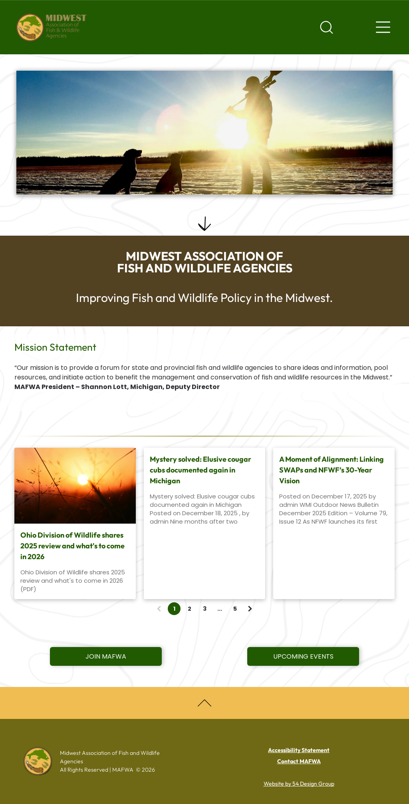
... (219, 609)
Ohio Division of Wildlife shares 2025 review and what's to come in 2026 (72, 545)
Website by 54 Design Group (299, 783)
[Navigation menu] (383, 27)
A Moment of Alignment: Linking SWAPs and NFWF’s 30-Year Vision (331, 470)
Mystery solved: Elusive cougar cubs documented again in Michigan (200, 470)
